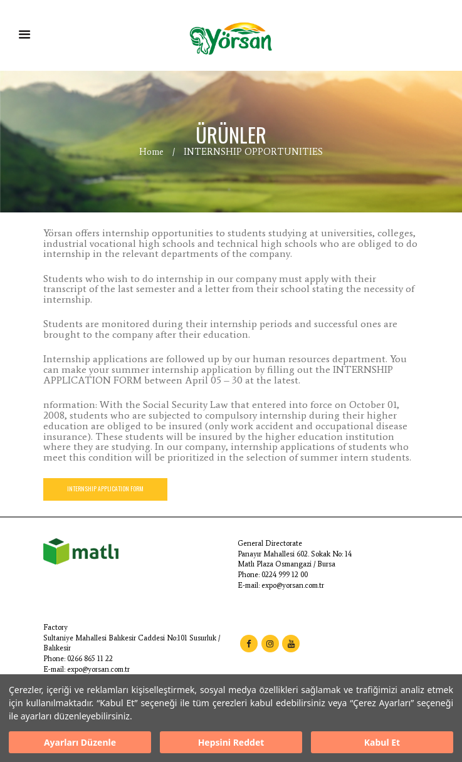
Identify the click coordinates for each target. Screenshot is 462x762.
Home (151, 151)
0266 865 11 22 (90, 658)
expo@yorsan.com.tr (292, 585)
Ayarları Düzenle (80, 742)
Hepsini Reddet (231, 742)
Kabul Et (382, 742)
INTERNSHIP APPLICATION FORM (105, 488)
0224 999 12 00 (284, 574)
